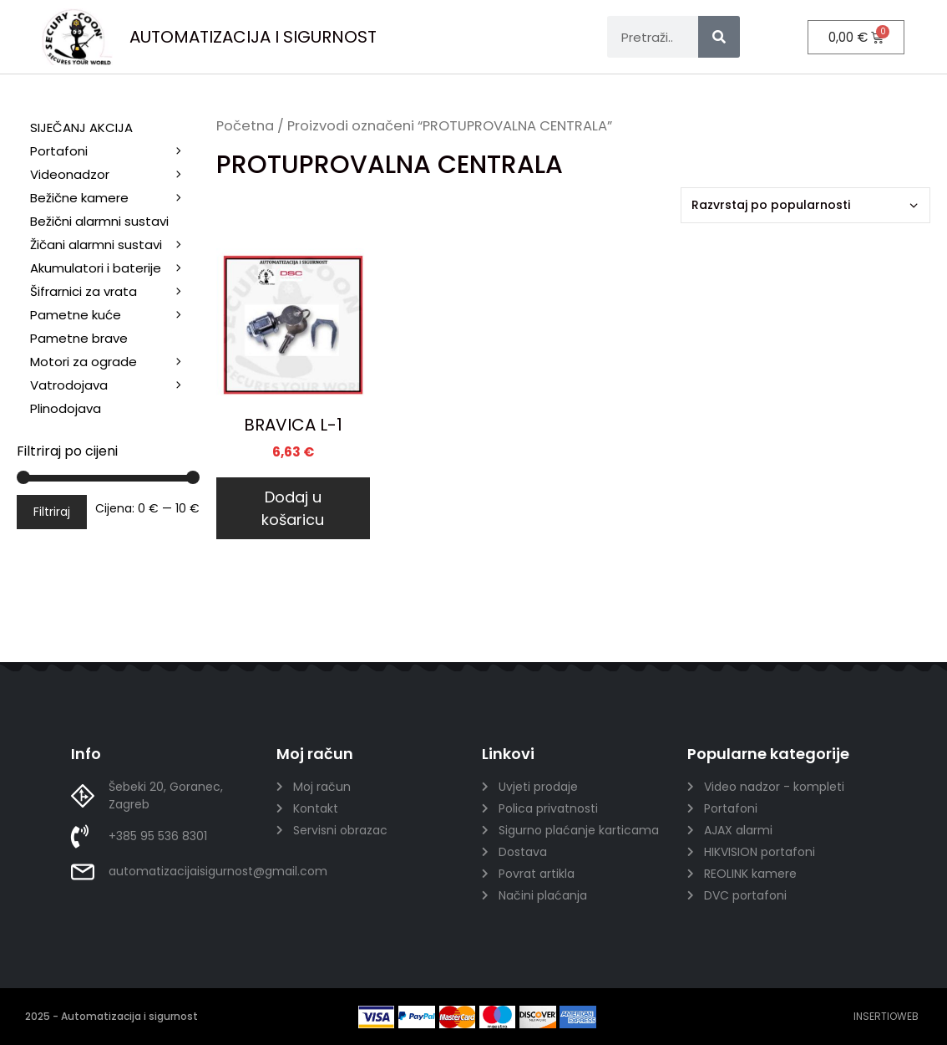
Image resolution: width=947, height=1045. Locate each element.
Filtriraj (51, 511)
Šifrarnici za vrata (115, 291)
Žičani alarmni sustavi (115, 246)
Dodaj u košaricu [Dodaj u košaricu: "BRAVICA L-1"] (292, 508)
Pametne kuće (115, 315)
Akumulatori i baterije (95, 268)
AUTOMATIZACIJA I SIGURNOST (253, 36)
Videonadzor (115, 174)
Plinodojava (65, 408)
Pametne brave (79, 338)
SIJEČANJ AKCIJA (81, 127)
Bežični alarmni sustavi (115, 222)
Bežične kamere (115, 198)
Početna (245, 125)
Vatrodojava (115, 385)
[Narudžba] (805, 205)
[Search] (719, 37)
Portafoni (115, 151)
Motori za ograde (115, 362)
